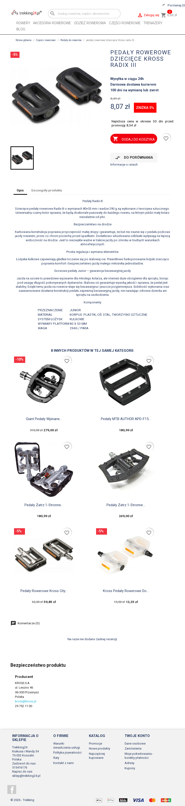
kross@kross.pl (25, 701)
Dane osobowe (135, 743)
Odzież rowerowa (90, 23)
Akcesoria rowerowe (52, 23)
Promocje (95, 743)
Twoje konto (137, 736)
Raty (56, 758)
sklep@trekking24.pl (26, 776)
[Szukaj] (84, 13)
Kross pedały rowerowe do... (126, 591)
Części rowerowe (125, 23)
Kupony (130, 768)
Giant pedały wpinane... (44, 419)
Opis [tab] (20, 190)
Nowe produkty (99, 748)
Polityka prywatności (67, 752)
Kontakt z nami (63, 763)
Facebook (11, 789)
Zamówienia (133, 748)
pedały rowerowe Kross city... (43, 591)
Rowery (23, 23)
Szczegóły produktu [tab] (46, 190)
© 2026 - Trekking (22, 800)
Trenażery (152, 23)
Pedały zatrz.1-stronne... (43, 505)
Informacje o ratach (124, 164)
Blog (20, 29)
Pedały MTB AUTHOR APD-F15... (126, 419)
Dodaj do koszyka (134, 139)
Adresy (129, 763)
